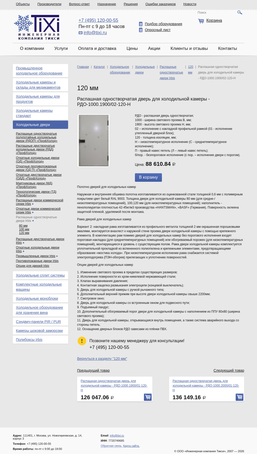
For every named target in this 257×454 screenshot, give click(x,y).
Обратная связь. (111, 445)
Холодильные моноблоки (37, 298)
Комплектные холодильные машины (39, 287)
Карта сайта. (131, 445)
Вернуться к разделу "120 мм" (102, 359)
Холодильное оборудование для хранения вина (39, 310)
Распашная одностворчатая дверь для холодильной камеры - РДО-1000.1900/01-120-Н (114, 385)
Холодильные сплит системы (40, 275)
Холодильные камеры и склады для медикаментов (38, 84)
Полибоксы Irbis (29, 340)
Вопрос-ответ (79, 4)
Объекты (23, 4)
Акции (154, 48)
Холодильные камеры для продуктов (38, 99)
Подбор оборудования (163, 24)
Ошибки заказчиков (160, 4)
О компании (32, 48)
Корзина (214, 20)
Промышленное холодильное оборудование (39, 70)
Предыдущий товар (93, 370)
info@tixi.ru (95, 32)
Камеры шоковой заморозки (39, 331)
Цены (132, 48)
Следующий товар (229, 370)
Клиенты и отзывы (189, 48)
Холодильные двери (33, 125)
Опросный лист (158, 30)
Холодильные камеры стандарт (34, 113)
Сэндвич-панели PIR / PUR (38, 322)
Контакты (227, 48)
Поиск (202, 12)
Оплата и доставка (97, 48)
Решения (131, 4)
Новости (189, 4)
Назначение (106, 4)
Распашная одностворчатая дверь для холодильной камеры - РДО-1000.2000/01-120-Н (206, 385)
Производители (49, 4)
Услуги (61, 48)
